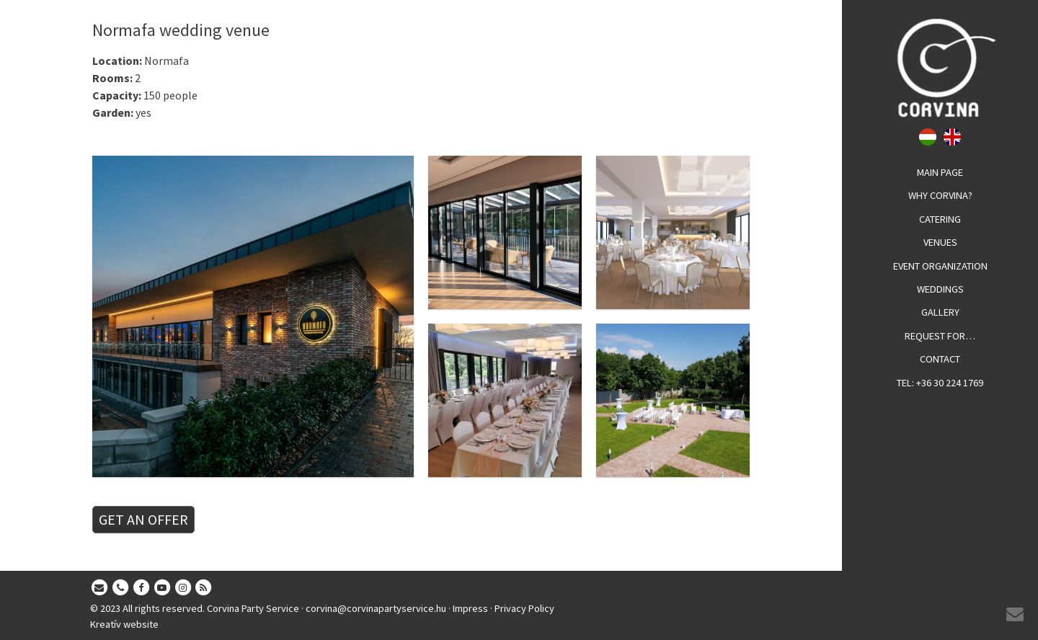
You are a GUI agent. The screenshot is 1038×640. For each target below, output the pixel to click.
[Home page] (940, 67)
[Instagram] (183, 588)
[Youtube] (162, 588)
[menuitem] (940, 173)
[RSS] (204, 588)
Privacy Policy (524, 608)
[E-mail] (99, 588)
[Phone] (120, 588)
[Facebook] (141, 588)
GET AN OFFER (143, 519)
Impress (470, 608)
